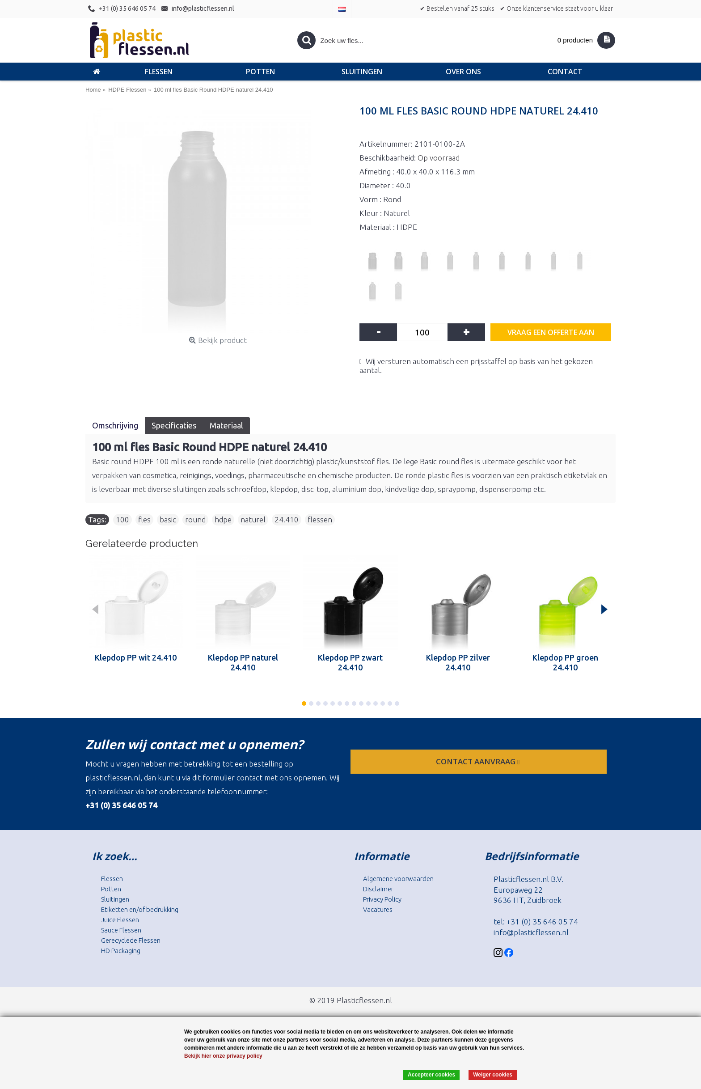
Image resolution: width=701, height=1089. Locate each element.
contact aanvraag (478, 761)
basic (168, 519)
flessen (320, 519)
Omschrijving (115, 425)
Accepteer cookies (431, 1075)
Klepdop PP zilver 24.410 (458, 662)
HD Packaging (120, 950)
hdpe (223, 519)
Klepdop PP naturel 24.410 (243, 662)
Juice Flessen (120, 920)
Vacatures (378, 909)
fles (144, 519)
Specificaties (174, 425)
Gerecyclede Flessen (130, 940)
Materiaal (226, 425)
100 (122, 519)
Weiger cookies (492, 1075)
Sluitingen (115, 899)
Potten (111, 889)
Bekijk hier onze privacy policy (223, 1056)
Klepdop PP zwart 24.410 (350, 662)
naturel (253, 519)
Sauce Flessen (121, 930)
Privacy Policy (382, 899)
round (195, 519)
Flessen (112, 878)
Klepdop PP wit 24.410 (136, 657)
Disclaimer (378, 889)
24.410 (286, 519)
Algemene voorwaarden (398, 878)
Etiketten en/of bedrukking (139, 909)
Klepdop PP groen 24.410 (565, 662)
